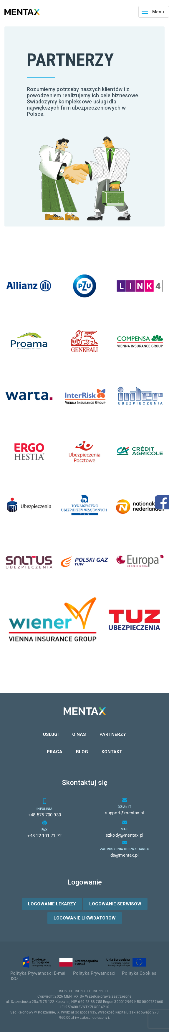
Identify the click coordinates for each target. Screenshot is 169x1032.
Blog (82, 751)
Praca (54, 751)
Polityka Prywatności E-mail (38, 973)
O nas (79, 734)
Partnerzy (113, 734)
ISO (14, 978)
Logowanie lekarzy (52, 904)
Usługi (51, 734)
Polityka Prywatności (94, 973)
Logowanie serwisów (115, 904)
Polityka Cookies (139, 973)
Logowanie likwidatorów (85, 918)
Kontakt (112, 751)
